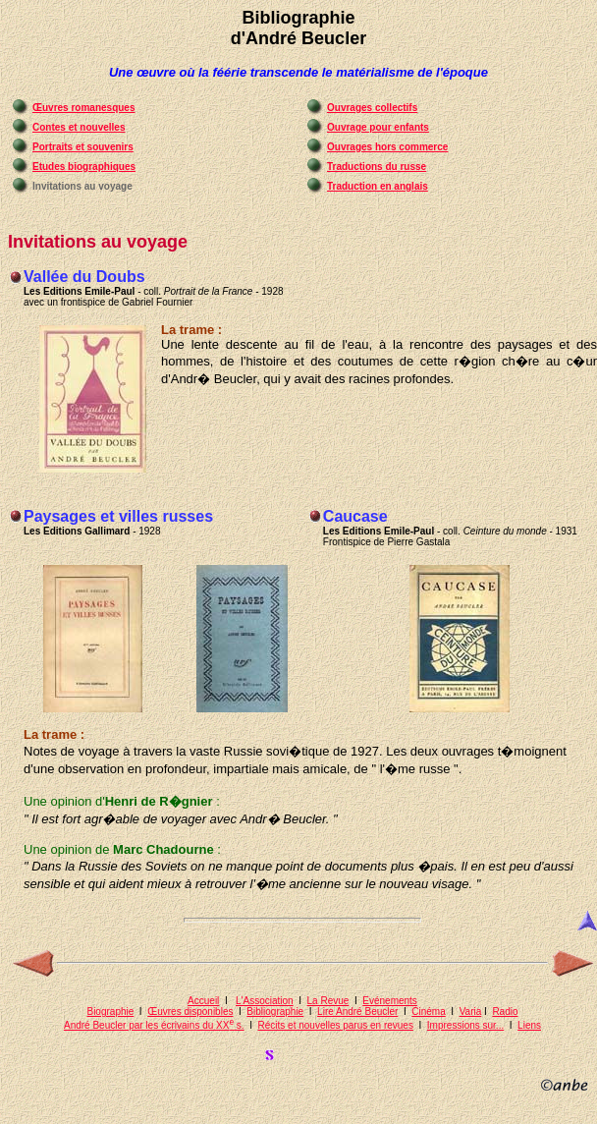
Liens (529, 1025)
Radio (504, 1011)
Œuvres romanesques (84, 107)
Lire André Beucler (357, 1011)
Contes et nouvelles (78, 127)
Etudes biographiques (84, 166)
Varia (471, 1011)
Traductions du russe (376, 166)
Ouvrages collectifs (372, 107)
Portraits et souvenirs (83, 146)
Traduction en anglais (377, 186)
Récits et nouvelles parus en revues (335, 1025)
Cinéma (428, 1011)
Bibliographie (274, 1011)
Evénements (389, 1000)
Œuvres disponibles (190, 1011)
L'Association (265, 1000)
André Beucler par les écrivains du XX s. (154, 1025)
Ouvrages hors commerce (387, 146)
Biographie (110, 1011)
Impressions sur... (465, 1025)
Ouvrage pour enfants (378, 127)
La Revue (328, 1000)
